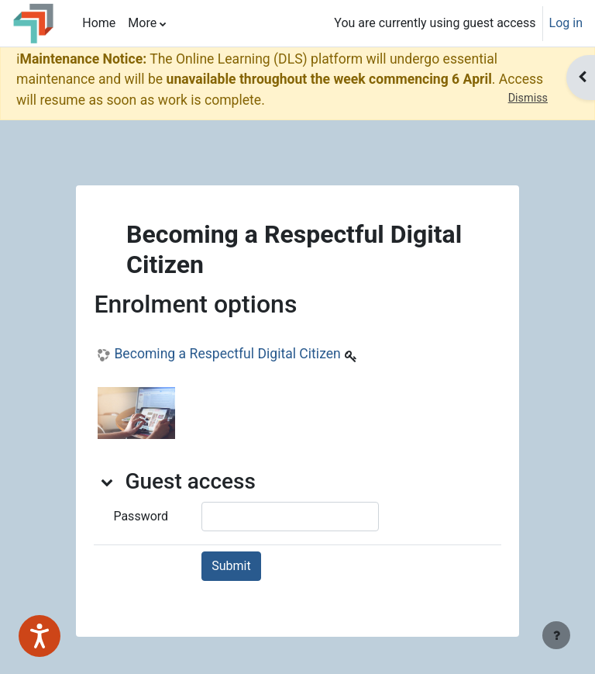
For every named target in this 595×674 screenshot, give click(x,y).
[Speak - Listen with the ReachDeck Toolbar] (39, 636)
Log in (566, 23)
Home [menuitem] (98, 23)
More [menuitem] (142, 23)
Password (140, 516)
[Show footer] (556, 635)
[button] (108, 482)
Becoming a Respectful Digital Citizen (227, 353)
